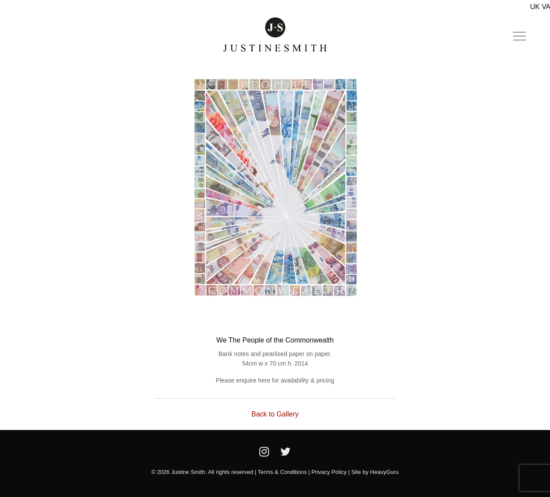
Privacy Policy (329, 472)
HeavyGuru (384, 472)
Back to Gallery (275, 414)
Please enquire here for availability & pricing (275, 380)
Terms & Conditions (282, 472)
